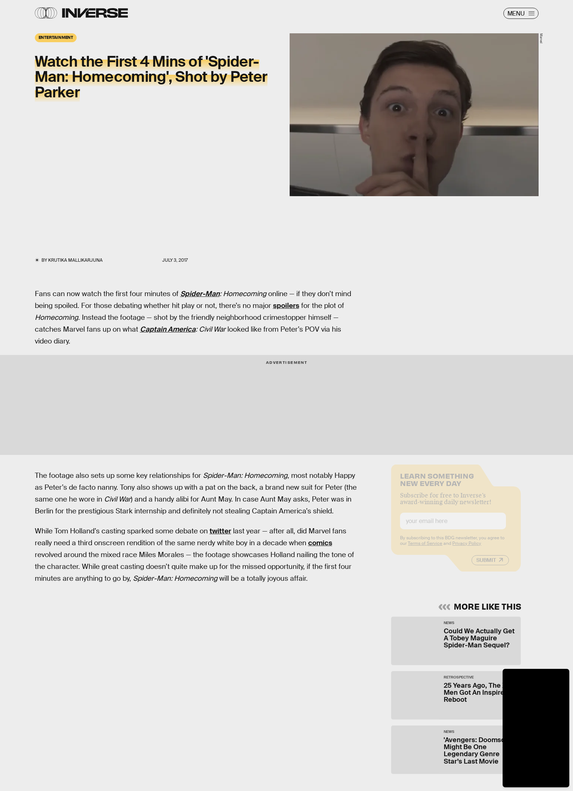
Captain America (168, 329)
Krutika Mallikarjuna (75, 260)
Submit (486, 565)
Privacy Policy (466, 549)
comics (320, 542)
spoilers (286, 305)
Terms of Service (425, 549)
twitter (220, 531)
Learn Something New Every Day (437, 484)
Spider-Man (200, 293)
